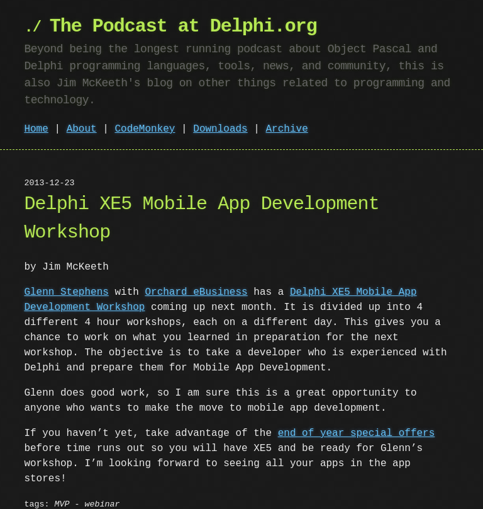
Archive (287, 129)
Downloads (220, 129)
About (82, 129)
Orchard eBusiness (196, 292)
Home (36, 129)
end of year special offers (356, 433)
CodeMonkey (144, 129)
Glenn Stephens (66, 292)
